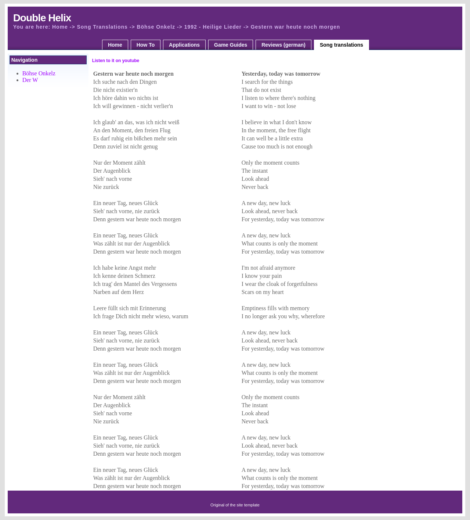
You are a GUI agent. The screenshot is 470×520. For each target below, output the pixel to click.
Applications (184, 45)
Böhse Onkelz (38, 73)
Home (115, 45)
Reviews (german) (283, 45)
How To (146, 45)
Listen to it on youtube (116, 60)
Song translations (341, 45)
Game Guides (230, 45)
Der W (30, 80)
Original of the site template (235, 505)
